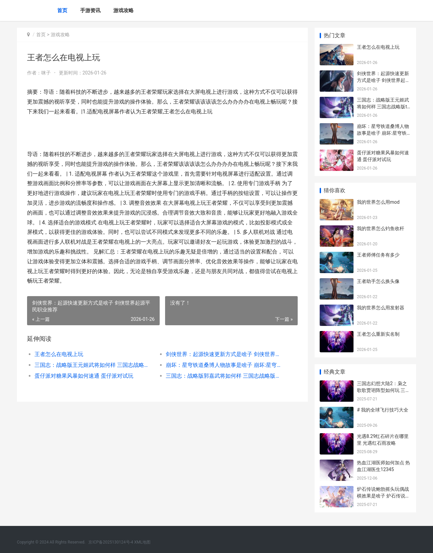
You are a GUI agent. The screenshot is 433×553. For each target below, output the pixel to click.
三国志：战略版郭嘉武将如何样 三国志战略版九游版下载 (225, 376)
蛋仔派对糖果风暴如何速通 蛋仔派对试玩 (84, 376)
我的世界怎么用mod (378, 202)
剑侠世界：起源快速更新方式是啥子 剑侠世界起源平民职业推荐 (225, 354)
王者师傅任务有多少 (378, 255)
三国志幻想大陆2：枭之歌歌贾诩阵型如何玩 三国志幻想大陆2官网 (383, 390)
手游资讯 (90, 10)
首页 (62, 10)
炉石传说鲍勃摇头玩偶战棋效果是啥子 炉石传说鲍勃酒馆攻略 (383, 495)
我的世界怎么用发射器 (380, 307)
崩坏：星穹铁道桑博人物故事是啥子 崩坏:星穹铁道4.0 (225, 365)
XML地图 (142, 542)
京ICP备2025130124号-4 (110, 542)
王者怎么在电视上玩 (59, 354)
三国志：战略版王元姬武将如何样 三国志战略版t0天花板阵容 (94, 365)
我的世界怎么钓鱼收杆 (380, 228)
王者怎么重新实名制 (378, 334)
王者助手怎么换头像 (378, 281)
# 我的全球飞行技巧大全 (382, 410)
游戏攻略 (123, 10)
